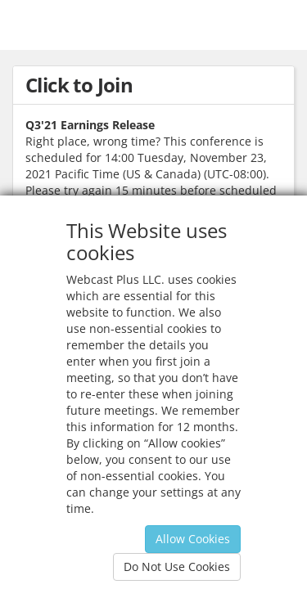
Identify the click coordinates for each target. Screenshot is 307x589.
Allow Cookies (193, 538)
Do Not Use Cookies (177, 566)
